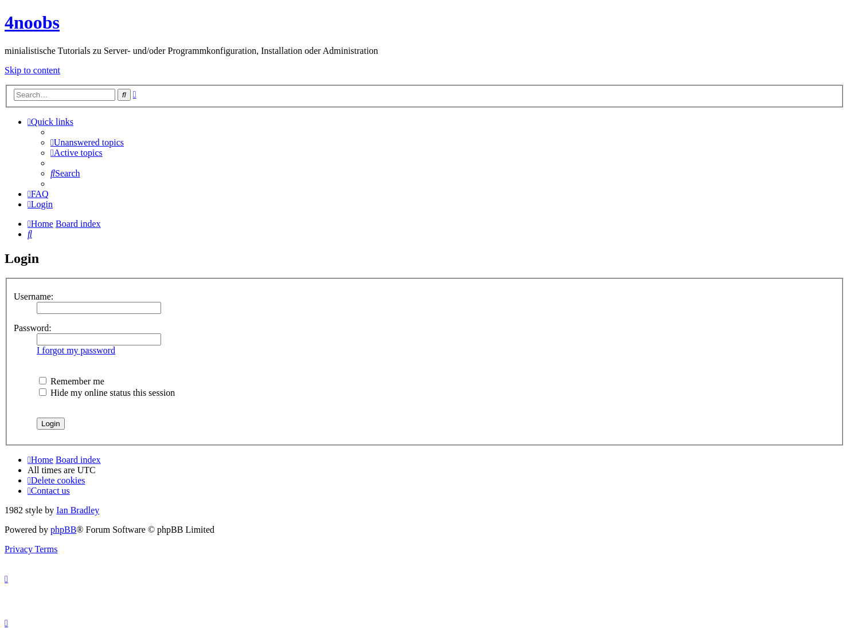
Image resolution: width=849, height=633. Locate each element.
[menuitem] (87, 142)
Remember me (71, 381)
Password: (33, 328)
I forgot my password (76, 350)
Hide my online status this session (107, 393)
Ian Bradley (77, 510)
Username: (33, 296)
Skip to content (32, 70)
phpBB (63, 529)
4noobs (32, 22)
